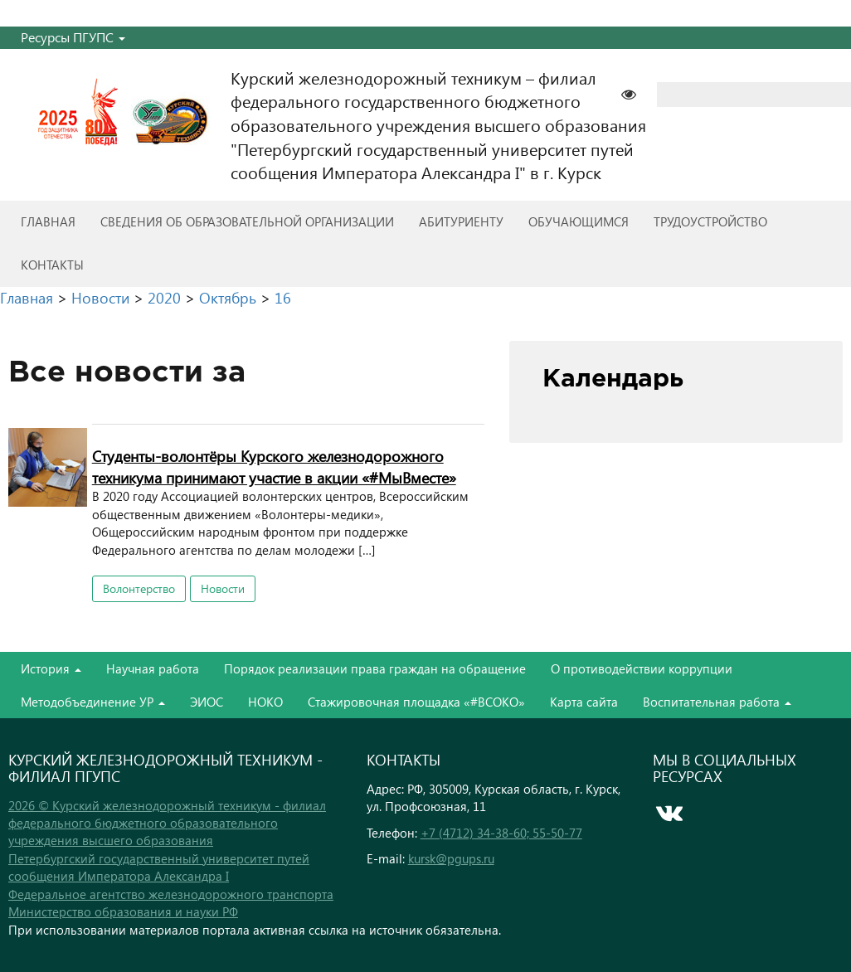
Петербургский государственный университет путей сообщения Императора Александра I (158, 867)
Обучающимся (578, 221)
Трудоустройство (710, 221)
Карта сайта (584, 701)
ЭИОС (206, 701)
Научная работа (152, 668)
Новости (223, 588)
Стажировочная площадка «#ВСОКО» (416, 701)
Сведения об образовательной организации (247, 221)
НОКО (265, 701)
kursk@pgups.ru (451, 858)
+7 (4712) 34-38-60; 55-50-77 (501, 832)
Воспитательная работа (717, 701)
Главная (48, 221)
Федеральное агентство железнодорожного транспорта (170, 894)
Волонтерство (139, 588)
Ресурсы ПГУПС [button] (73, 37)
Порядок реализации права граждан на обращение (375, 668)
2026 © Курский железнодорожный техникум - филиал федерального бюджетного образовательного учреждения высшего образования (167, 823)
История (51, 668)
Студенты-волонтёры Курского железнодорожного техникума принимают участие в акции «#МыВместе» (274, 466)
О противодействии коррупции (641, 668)
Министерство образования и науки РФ (123, 911)
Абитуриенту (461, 221)
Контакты (52, 264)
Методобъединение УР (93, 701)
